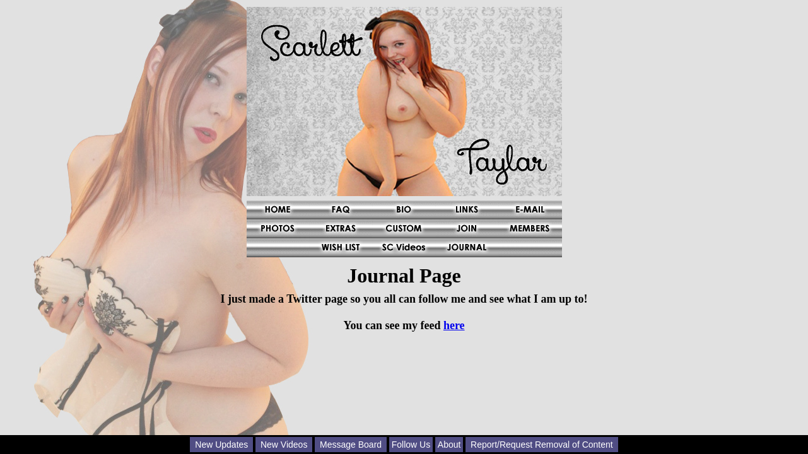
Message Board (351, 444)
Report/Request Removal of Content (542, 444)
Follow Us (411, 444)
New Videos (284, 444)
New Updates (221, 444)
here (454, 325)
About (449, 444)
